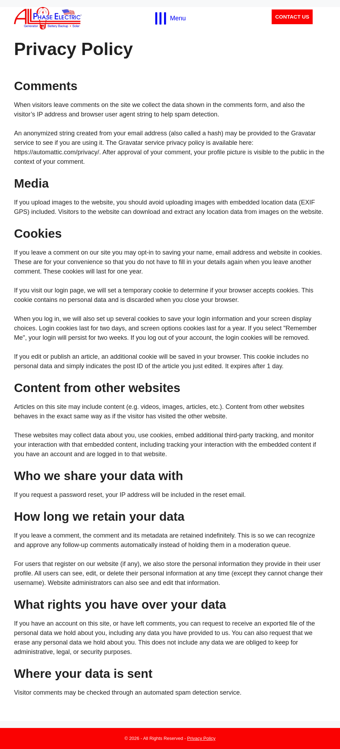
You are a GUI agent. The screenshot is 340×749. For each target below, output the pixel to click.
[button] (292, 17)
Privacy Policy (201, 738)
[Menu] (170, 18)
